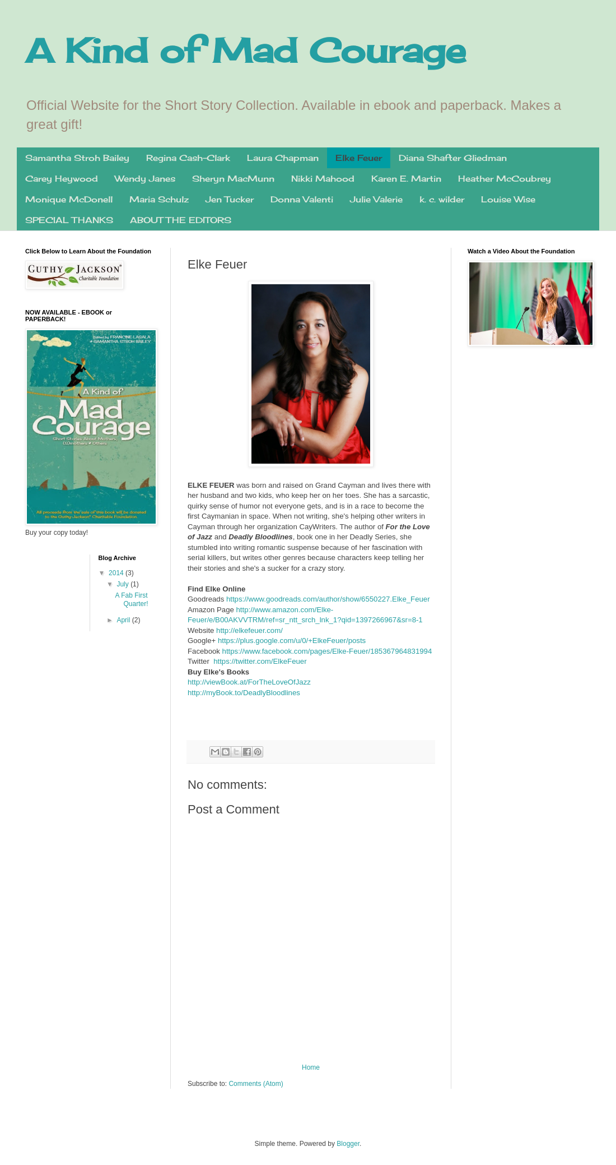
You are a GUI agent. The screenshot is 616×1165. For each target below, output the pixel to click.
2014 (117, 573)
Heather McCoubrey (504, 178)
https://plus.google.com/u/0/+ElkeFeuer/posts (292, 640)
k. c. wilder (441, 199)
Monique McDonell (69, 199)
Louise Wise (508, 199)
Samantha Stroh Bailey (77, 157)
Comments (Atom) (255, 1084)
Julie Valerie (376, 199)
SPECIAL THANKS (69, 220)
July (123, 584)
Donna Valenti (301, 199)
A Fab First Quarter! (131, 599)
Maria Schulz (159, 199)
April (124, 620)
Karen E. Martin (406, 178)
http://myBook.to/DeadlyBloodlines (244, 692)
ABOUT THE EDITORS (180, 220)
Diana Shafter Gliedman (453, 157)
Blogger (348, 1144)
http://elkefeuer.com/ (249, 630)
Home (311, 1067)
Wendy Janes (145, 178)
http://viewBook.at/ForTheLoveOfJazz (249, 682)
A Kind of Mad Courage (245, 50)
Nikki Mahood (322, 178)
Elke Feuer (358, 157)
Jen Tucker (230, 199)
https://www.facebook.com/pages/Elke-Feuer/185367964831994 (327, 651)
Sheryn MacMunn (233, 178)
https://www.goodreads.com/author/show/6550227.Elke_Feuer (328, 599)
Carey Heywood (61, 178)
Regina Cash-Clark (188, 157)
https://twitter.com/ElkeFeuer (259, 661)
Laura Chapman (283, 157)
